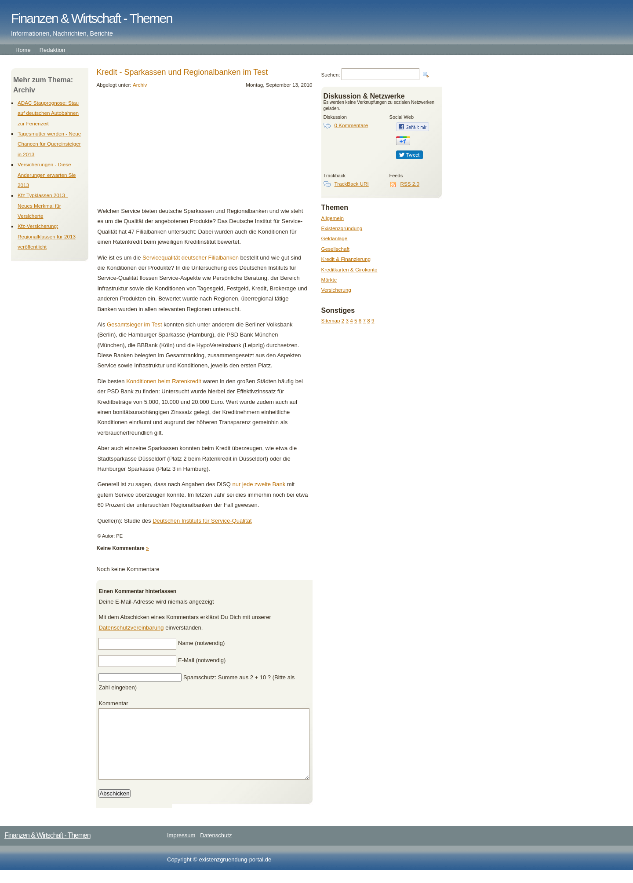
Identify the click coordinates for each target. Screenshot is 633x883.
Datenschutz (216, 848)
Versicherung (336, 290)
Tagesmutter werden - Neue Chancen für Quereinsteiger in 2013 (49, 144)
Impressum (181, 848)
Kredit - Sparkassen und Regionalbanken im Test (182, 72)
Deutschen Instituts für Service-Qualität (202, 520)
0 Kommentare (351, 125)
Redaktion (52, 50)
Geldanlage (334, 238)
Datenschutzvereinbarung (131, 627)
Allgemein (332, 218)
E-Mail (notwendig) (202, 660)
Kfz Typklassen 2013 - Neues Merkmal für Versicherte (43, 205)
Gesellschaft (335, 249)
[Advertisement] (157, 151)
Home (23, 50)
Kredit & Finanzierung (346, 259)
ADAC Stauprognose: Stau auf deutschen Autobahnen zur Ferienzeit (48, 113)
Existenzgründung (342, 228)
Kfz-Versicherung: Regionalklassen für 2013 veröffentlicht (47, 236)
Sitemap (330, 320)
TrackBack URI (352, 184)
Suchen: (330, 74)
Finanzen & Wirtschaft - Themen (91, 18)
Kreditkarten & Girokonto (349, 269)
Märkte (329, 279)
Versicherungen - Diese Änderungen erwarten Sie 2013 (47, 174)
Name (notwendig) (201, 643)
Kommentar (113, 703)
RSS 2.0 (410, 184)
